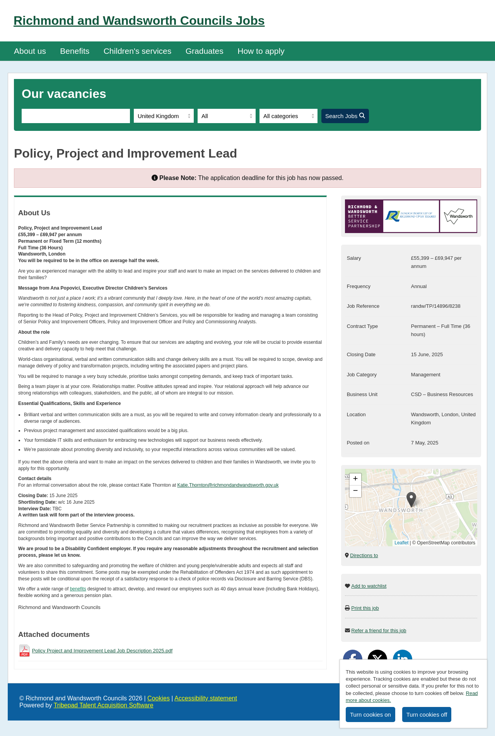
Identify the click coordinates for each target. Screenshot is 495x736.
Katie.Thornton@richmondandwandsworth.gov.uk (227, 485)
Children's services (138, 50)
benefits (78, 589)
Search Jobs (345, 116)
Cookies (158, 698)
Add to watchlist (368, 586)
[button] (411, 500)
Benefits (74, 50)
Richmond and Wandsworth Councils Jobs (139, 20)
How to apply (260, 50)
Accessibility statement (205, 698)
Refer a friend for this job (378, 630)
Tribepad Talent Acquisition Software (104, 705)
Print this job (365, 608)
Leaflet (401, 543)
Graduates (205, 50)
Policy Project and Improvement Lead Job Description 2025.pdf (102, 651)
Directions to (364, 555)
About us (30, 50)
